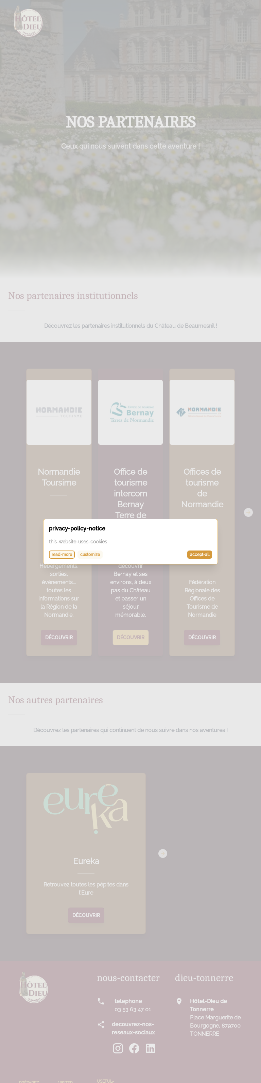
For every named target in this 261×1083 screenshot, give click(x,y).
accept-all (199, 554)
